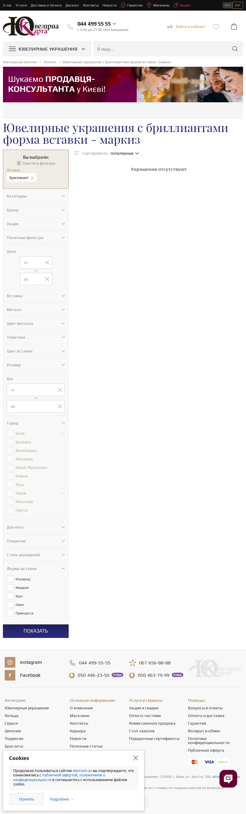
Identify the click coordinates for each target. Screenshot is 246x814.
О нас (7, 5)
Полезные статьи (86, 746)
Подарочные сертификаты (154, 738)
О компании (81, 708)
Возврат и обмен (204, 731)
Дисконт (72, 5)
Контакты (91, 5)
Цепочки (13, 731)
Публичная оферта (206, 750)
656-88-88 (155, 663)
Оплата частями (145, 715)
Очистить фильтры (38, 163)
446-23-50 (93, 675)
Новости (110, 5)
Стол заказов (142, 731)
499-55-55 (94, 663)
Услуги (21, 5)
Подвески (14, 738)
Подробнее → (62, 799)
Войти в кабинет (186, 26)
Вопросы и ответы (205, 708)
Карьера (78, 731)
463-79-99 (153, 675)
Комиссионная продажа (152, 723)
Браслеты (14, 746)
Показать (36, 631)
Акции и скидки (143, 708)
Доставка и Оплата (46, 5)
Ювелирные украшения (27, 708)
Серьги (11, 723)
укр (227, 5)
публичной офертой (59, 775)
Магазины (157, 5)
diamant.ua (83, 770)
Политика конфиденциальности (209, 740)
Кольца (12, 715)
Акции (181, 5)
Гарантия (197, 723)
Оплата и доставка (206, 715)
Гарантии (131, 5)
